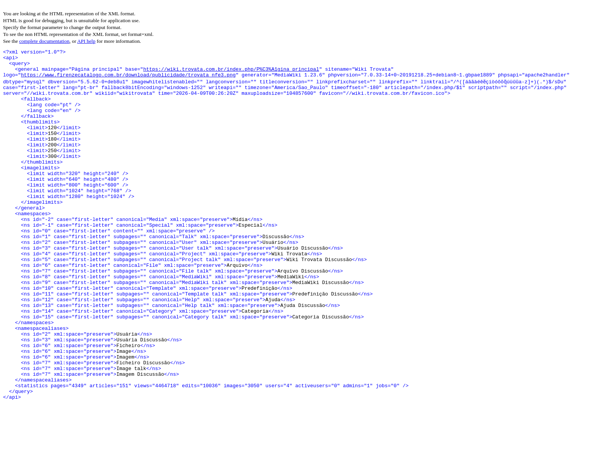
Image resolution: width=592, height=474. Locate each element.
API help (86, 41)
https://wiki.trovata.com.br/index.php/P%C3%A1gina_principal (231, 73)
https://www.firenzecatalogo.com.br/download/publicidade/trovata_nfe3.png (128, 80)
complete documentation (44, 41)
